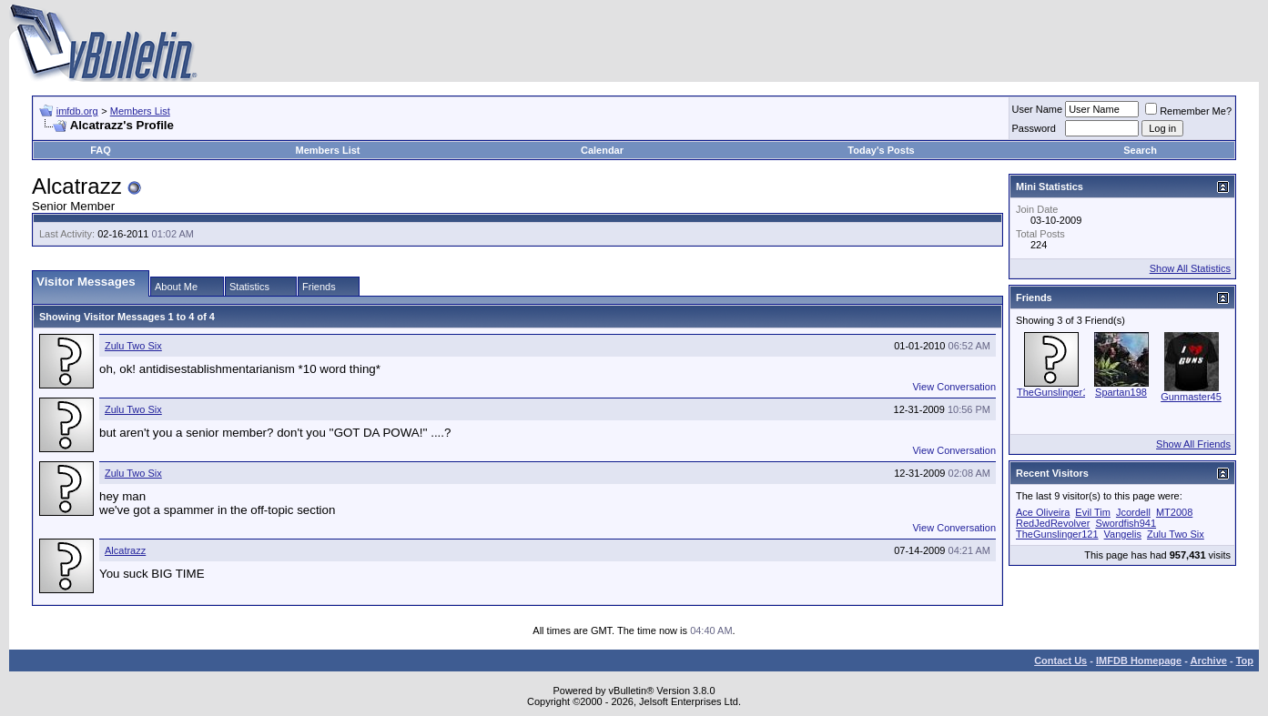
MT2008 (1174, 512)
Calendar (602, 150)
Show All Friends (1193, 444)
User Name (1037, 109)
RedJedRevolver (1053, 523)
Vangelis (1122, 534)
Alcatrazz (125, 550)
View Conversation (954, 386)
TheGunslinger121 (1058, 392)
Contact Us (1060, 660)
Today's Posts (880, 150)
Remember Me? (1188, 111)
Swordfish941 (1125, 523)
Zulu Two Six (133, 345)
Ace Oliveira (1043, 512)
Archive (1209, 660)
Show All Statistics (1190, 268)
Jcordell (1133, 512)
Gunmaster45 (1191, 396)
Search (1140, 150)
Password (1034, 128)
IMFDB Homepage (1139, 660)
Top (1244, 660)
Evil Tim (1093, 512)
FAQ (100, 150)
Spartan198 (1121, 392)
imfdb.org (77, 111)
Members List (140, 111)
